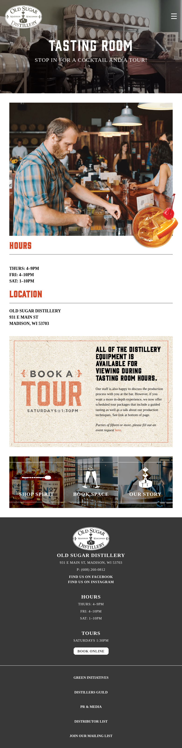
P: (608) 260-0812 (91, 569)
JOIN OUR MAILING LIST (91, 736)
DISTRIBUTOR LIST (91, 721)
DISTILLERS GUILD (91, 692)
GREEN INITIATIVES (90, 677)
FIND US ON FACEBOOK (91, 577)
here (118, 430)
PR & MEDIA (91, 707)
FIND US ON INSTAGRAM (91, 582)
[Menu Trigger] (174, 16)
